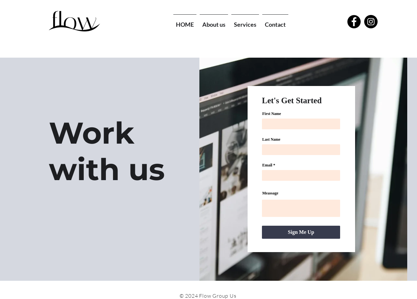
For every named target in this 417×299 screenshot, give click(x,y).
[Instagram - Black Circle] (371, 21)
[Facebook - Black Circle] (354, 21)
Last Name (271, 139)
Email (267, 165)
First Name (271, 114)
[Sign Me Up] (301, 232)
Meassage (270, 193)
